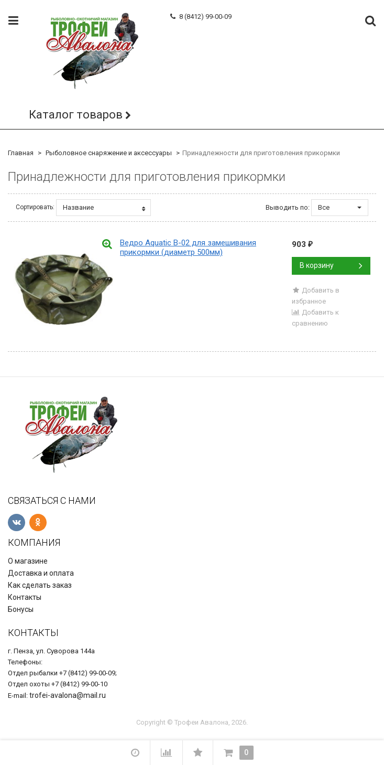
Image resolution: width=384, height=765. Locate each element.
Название (104, 207)
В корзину (331, 265)
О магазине (28, 561)
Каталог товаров (76, 114)
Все (339, 207)
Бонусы (21, 609)
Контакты (24, 597)
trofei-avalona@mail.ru (67, 695)
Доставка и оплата (41, 573)
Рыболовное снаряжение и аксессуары (109, 153)
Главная (21, 153)
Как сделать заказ (40, 585)
